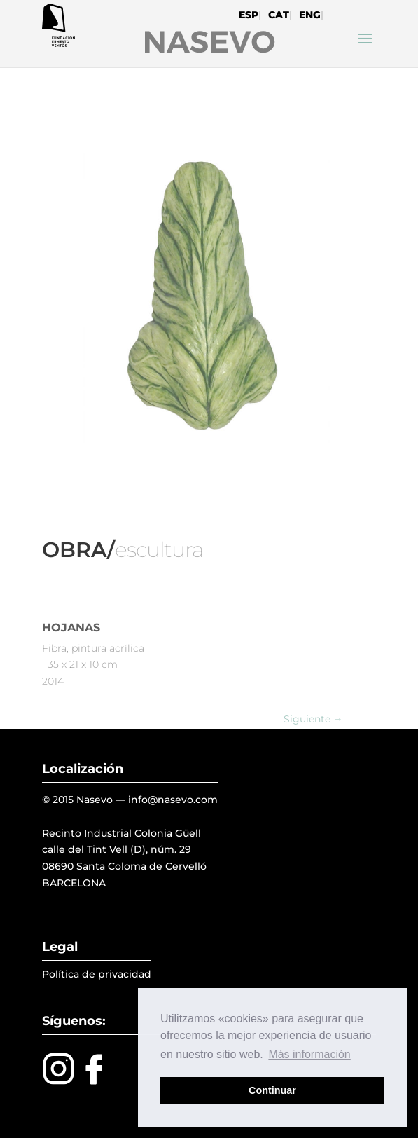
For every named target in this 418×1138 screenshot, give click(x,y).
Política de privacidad (96, 974)
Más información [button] (309, 1054)
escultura (159, 550)
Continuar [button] (272, 1090)
